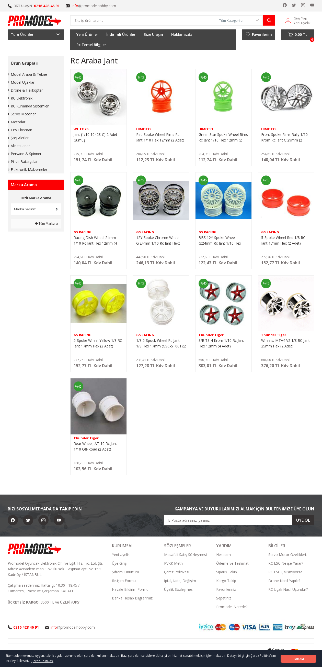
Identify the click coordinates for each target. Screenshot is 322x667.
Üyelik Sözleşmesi (178, 589)
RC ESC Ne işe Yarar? (285, 563)
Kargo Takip (226, 580)
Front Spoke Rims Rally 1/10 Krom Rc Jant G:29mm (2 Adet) (284, 137)
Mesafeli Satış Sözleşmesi (185, 554)
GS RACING (82, 232)
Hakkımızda (181, 34)
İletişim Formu (124, 580)
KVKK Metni (173, 563)
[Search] (143, 20)
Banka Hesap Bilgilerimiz (132, 598)
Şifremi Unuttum (125, 572)
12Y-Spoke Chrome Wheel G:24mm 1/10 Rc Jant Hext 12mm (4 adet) (158, 240)
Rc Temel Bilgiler (91, 44)
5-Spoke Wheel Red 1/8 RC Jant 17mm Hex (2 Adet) (283, 240)
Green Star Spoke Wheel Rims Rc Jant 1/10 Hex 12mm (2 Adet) (223, 137)
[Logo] (35, 20)
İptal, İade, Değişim (180, 580)
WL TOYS (81, 129)
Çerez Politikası (176, 572)
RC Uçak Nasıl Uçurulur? (288, 589)
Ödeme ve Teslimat (232, 563)
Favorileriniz (226, 589)
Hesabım (223, 554)
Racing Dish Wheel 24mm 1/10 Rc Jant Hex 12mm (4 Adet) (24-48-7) (95, 240)
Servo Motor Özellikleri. (287, 554)
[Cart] (297, 34)
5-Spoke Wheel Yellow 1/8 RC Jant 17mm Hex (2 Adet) (98, 343)
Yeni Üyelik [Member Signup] (302, 22)
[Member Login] (288, 20)
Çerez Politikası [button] (42, 661)
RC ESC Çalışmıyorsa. (285, 572)
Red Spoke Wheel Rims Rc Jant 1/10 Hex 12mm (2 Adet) (160, 137)
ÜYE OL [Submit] (303, 520)
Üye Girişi (119, 563)
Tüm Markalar (47, 223)
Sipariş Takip (226, 572)
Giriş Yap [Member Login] (300, 18)
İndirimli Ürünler (120, 34)
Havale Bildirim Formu (130, 589)
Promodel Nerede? (231, 606)
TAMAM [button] (298, 659)
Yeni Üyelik (121, 554)
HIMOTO (143, 129)
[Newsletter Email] (239, 520)
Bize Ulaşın (153, 34)
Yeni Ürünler (87, 34)
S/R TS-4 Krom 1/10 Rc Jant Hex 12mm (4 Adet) (221, 343)
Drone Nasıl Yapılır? (284, 580)
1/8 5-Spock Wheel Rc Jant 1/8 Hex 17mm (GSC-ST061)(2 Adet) (161, 343)
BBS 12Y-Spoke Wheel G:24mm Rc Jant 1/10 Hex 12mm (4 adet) (220, 240)
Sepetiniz (223, 598)
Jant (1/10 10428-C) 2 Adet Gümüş (95, 137)
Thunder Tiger (211, 335)
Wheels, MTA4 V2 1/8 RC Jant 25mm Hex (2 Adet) (285, 343)
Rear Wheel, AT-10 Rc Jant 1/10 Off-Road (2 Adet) (95, 446)
